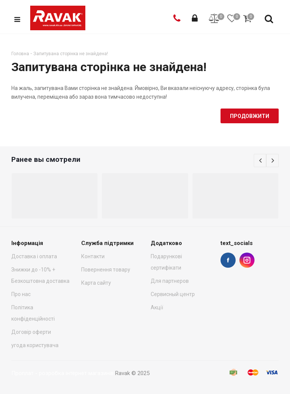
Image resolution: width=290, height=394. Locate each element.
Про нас (21, 294)
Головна (20, 53)
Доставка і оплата (34, 256)
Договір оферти (31, 332)
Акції (157, 307)
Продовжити (249, 116)
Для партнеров (170, 281)
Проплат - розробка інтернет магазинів (62, 373)
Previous (260, 160)
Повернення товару (105, 270)
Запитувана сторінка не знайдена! (70, 53)
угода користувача (35, 345)
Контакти (93, 256)
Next (273, 160)
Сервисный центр (173, 294)
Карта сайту (96, 283)
